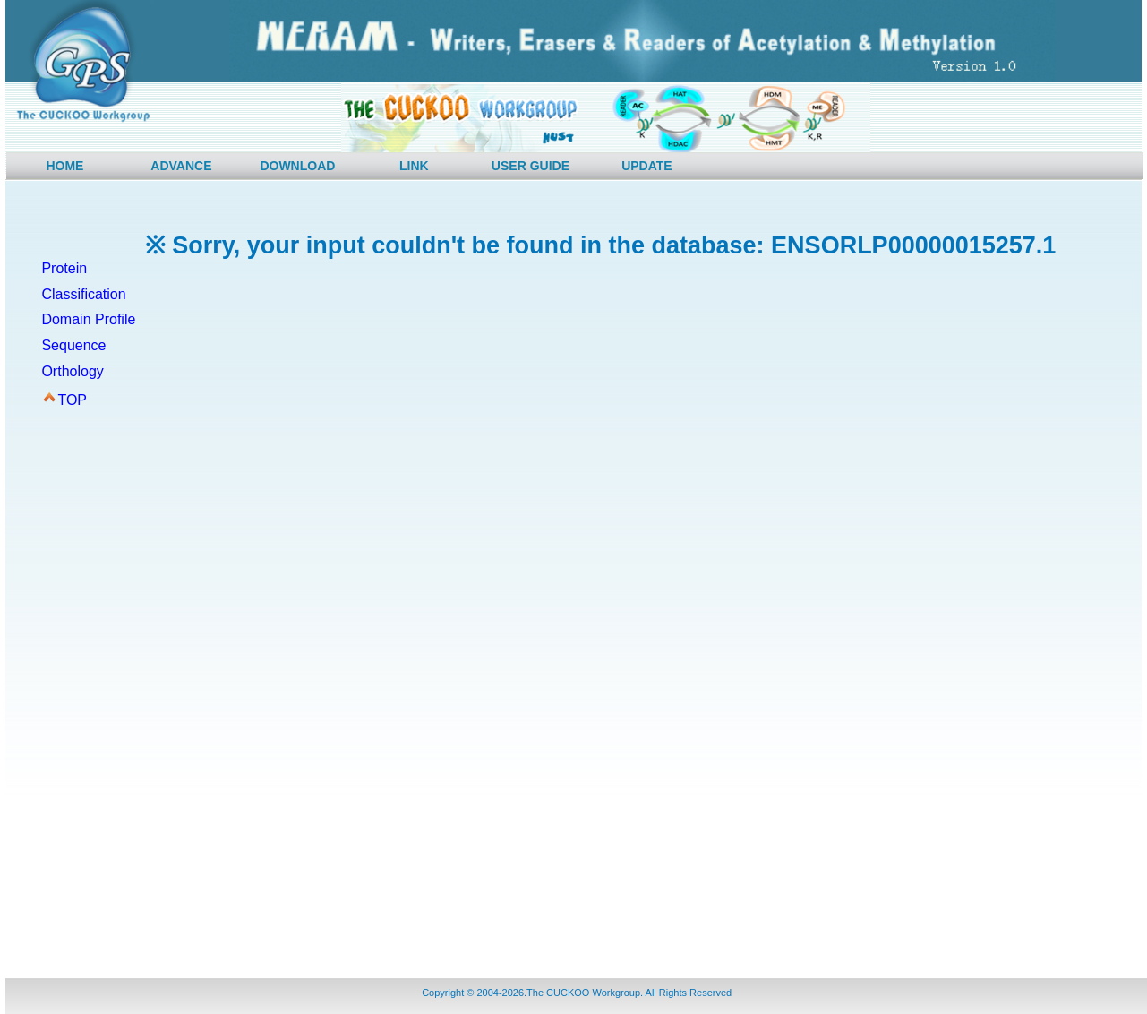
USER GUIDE (530, 166)
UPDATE (646, 166)
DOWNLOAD (297, 166)
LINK (414, 166)
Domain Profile (88, 319)
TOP (72, 400)
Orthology (72, 371)
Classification (83, 294)
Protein (64, 268)
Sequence (73, 345)
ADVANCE (180, 166)
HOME (64, 166)
